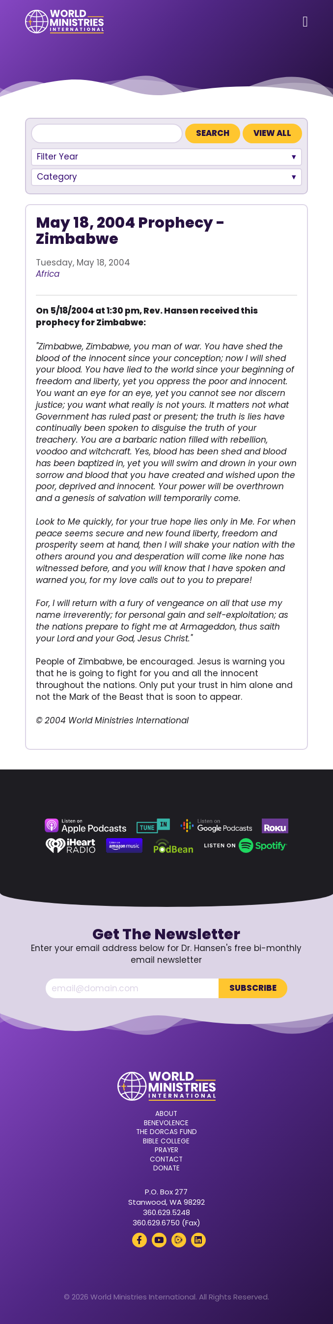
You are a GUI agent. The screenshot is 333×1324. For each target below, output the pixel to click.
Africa (47, 274)
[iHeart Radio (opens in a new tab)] (70, 845)
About (166, 1114)
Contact (166, 1159)
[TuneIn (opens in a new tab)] (153, 826)
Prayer (166, 1150)
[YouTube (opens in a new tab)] (159, 1240)
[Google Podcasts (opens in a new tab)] (216, 826)
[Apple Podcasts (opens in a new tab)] (85, 826)
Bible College (166, 1141)
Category (57, 177)
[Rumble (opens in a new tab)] (178, 1240)
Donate (166, 1168)
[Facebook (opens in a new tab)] (139, 1240)
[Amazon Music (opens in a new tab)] (124, 845)
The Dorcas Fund (166, 1132)
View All (272, 133)
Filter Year (57, 156)
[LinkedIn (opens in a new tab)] (198, 1240)
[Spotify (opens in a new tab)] (245, 845)
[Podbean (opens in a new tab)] (174, 845)
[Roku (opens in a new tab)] (275, 826)
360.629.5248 (166, 1212)
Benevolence (166, 1123)
